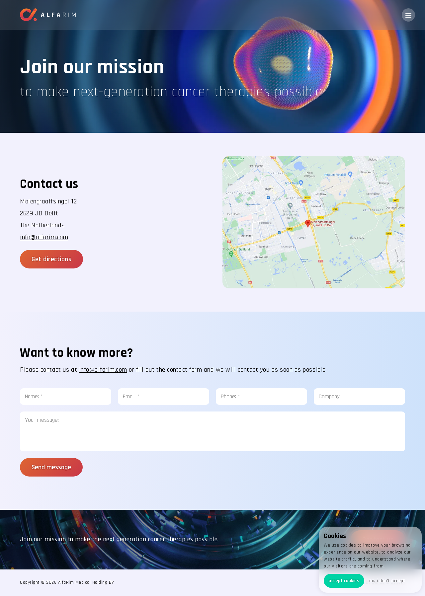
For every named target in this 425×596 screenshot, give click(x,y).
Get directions (51, 259)
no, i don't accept (387, 581)
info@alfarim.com (44, 237)
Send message (51, 467)
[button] (408, 15)
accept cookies (344, 581)
